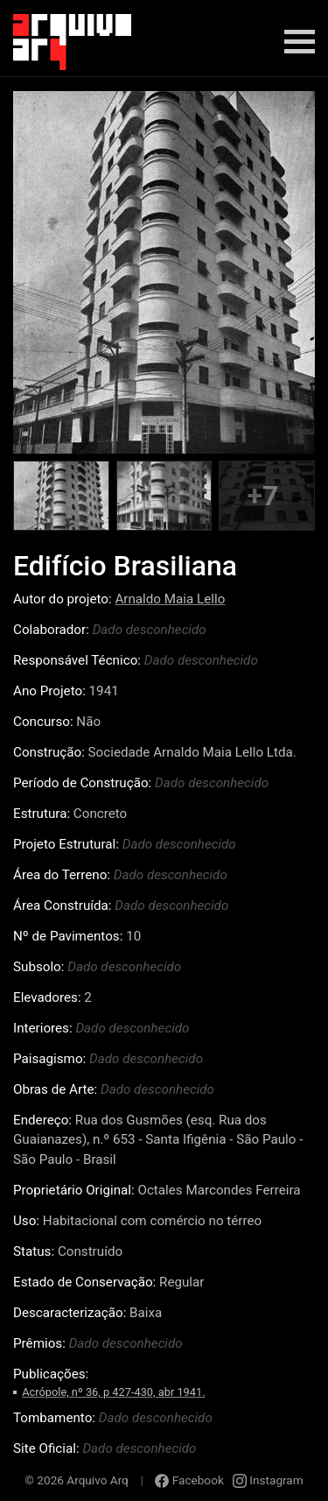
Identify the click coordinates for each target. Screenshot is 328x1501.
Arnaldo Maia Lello (170, 599)
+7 (262, 495)
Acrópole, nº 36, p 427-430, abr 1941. (113, 1392)
